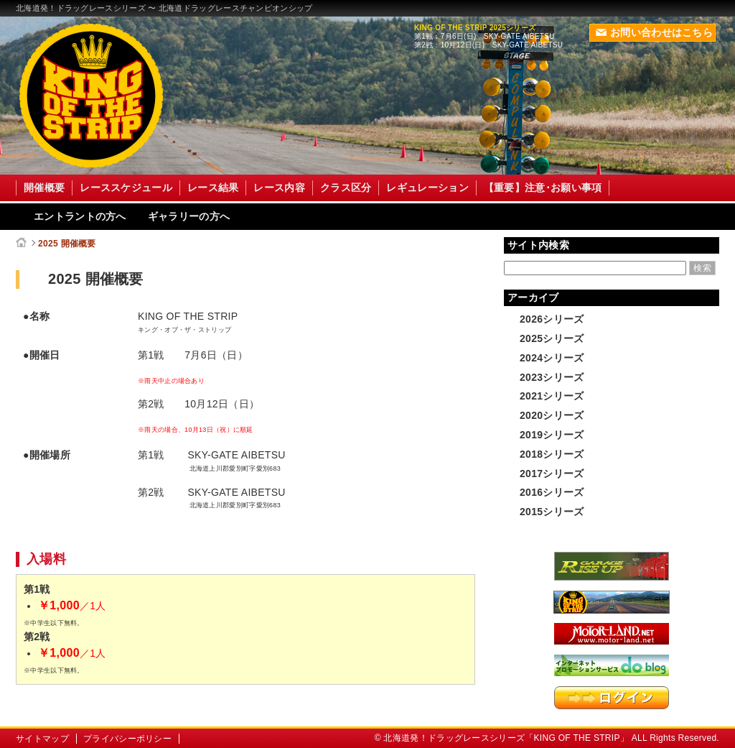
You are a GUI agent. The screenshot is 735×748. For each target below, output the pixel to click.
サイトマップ (42, 739)
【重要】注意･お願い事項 (543, 187)
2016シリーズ (552, 492)
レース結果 (213, 187)
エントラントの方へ (80, 216)
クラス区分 (346, 187)
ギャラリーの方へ (189, 216)
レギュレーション (427, 187)
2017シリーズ (552, 473)
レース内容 (279, 187)
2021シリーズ (552, 396)
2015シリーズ (552, 511)
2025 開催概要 (67, 244)
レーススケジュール (126, 187)
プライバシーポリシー (127, 739)
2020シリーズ (552, 415)
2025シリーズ (552, 338)
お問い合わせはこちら (654, 32)
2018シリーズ (552, 454)
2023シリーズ (552, 377)
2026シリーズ (552, 319)
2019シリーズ (552, 434)
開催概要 (44, 187)
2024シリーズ (552, 358)
